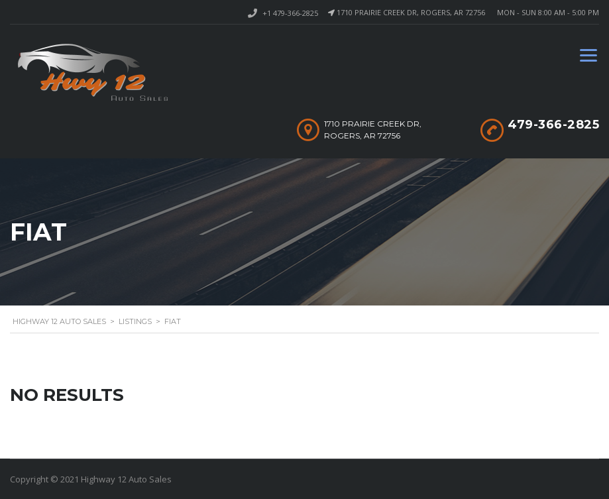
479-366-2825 (553, 124)
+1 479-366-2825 (290, 13)
